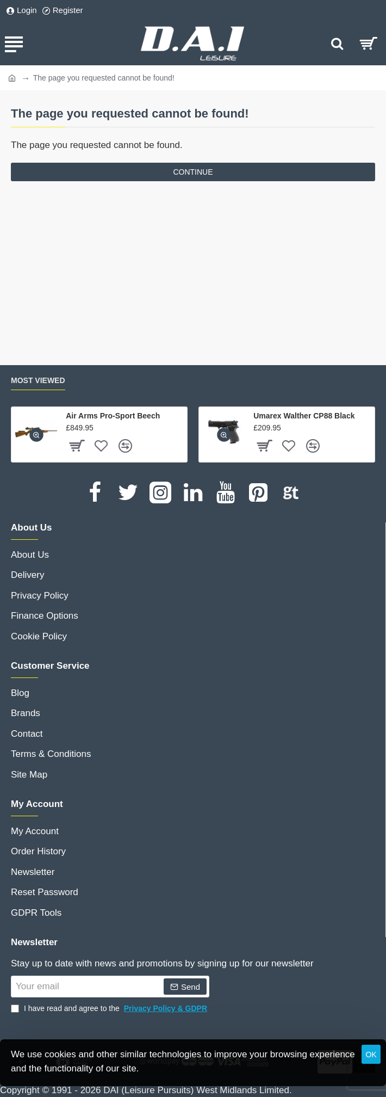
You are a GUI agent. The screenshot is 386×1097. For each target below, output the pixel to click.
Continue (193, 172)
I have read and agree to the (110, 1008)
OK (370, 1054)
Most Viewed (38, 380)
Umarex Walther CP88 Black (303, 415)
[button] (36, 435)
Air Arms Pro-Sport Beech (113, 415)
